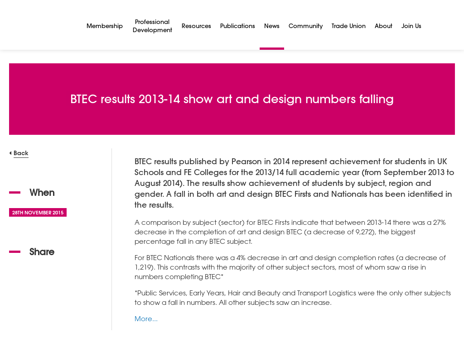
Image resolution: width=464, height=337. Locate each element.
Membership (105, 25)
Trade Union (349, 25)
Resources (196, 25)
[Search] (436, 24)
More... (146, 318)
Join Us (411, 25)
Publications (237, 25)
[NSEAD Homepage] (41, 25)
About (383, 25)
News (272, 25)
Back (21, 153)
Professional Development (152, 25)
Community (306, 25)
